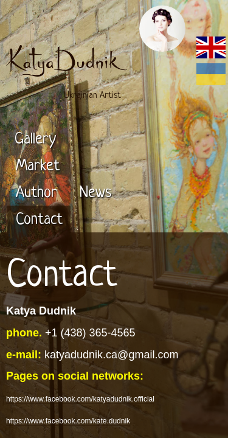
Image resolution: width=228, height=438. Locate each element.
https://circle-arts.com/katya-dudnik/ (69, 418)
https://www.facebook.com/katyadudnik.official (86, 315)
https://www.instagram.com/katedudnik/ (75, 359)
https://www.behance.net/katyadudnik (72, 396)
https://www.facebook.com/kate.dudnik (74, 337)
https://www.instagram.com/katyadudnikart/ (81, 380)
